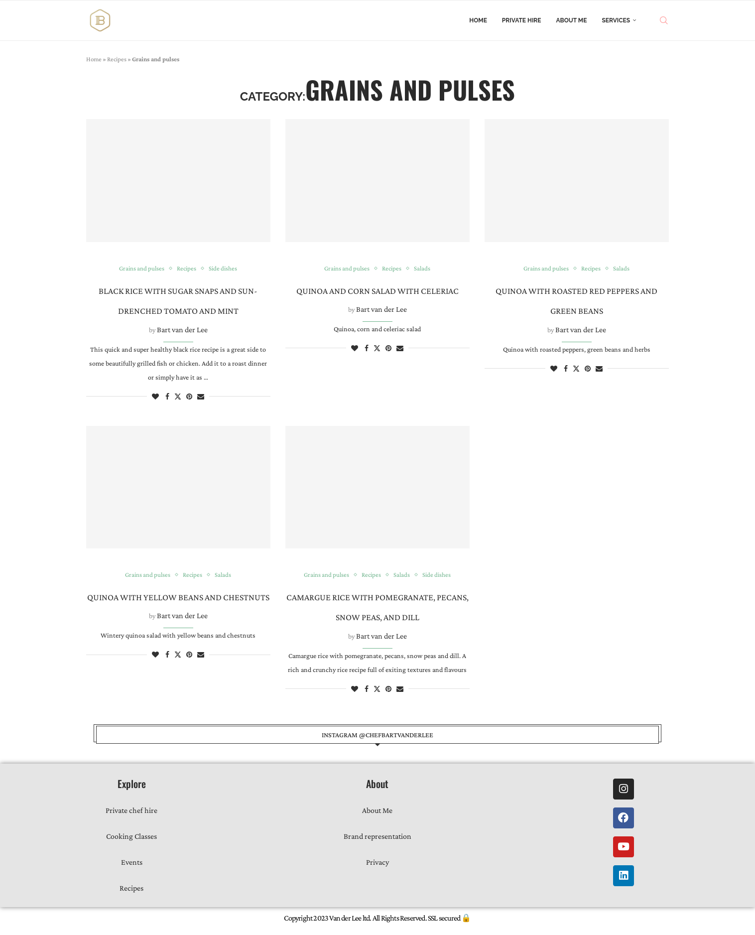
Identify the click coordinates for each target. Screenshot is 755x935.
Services (616, 20)
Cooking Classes (131, 836)
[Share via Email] (200, 397)
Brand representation (377, 836)
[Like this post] (155, 397)
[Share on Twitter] (177, 396)
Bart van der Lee (182, 329)
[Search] (664, 20)
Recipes (116, 59)
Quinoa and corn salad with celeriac (377, 291)
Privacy (377, 862)
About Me (571, 20)
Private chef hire (131, 810)
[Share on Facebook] (167, 397)
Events (131, 862)
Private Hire (521, 20)
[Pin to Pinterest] (189, 397)
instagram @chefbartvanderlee (377, 735)
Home (478, 20)
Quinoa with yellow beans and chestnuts (178, 597)
